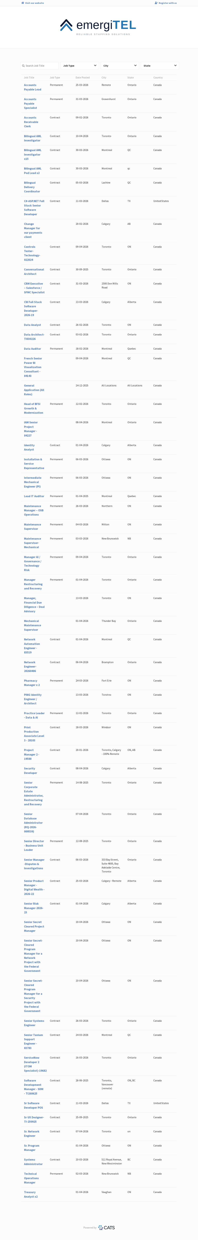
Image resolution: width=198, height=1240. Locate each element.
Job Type (79, 65)
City (120, 65)
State (160, 65)
